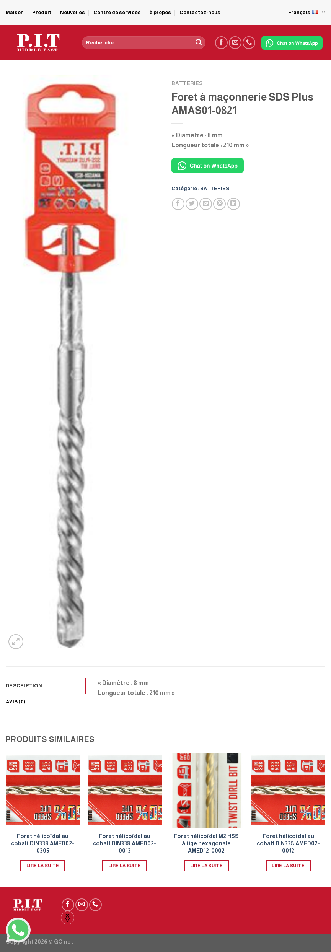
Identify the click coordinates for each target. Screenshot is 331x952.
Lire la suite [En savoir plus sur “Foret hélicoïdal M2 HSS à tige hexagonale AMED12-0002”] (206, 865)
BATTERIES (187, 83)
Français (306, 12)
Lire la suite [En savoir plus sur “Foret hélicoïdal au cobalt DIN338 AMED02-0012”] (288, 865)
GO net (63, 942)
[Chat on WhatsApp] (292, 43)
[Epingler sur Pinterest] (219, 204)
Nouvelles (72, 12)
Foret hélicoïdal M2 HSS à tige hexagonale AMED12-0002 (206, 843)
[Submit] (198, 42)
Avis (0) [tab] (16, 702)
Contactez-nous (199, 12)
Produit (41, 12)
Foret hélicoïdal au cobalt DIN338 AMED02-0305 (42, 843)
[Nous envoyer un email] (235, 42)
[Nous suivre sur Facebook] (221, 42)
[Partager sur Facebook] (178, 204)
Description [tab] (24, 685)
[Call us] (249, 42)
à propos (160, 12)
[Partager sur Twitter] (192, 204)
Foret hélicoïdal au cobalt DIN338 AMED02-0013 (124, 843)
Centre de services (117, 12)
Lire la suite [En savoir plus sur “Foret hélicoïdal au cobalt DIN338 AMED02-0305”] (42, 865)
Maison (15, 12)
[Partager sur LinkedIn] (233, 204)
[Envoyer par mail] (205, 204)
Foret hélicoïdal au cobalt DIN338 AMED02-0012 (288, 843)
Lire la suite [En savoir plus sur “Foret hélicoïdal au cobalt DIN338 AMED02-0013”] (124, 865)
